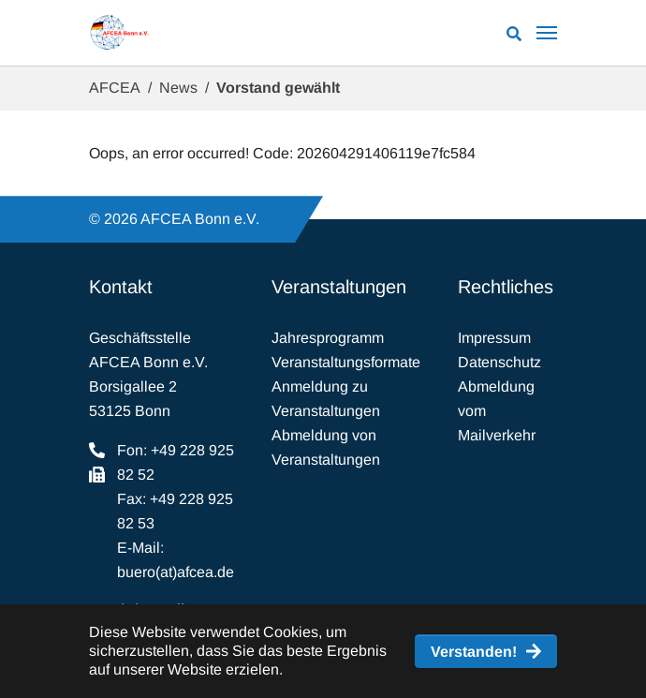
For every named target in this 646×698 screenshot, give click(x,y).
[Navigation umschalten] (546, 33)
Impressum (494, 338)
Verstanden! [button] (474, 652)
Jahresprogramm (328, 338)
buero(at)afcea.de (175, 572)
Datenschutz (499, 362)
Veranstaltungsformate (346, 362)
